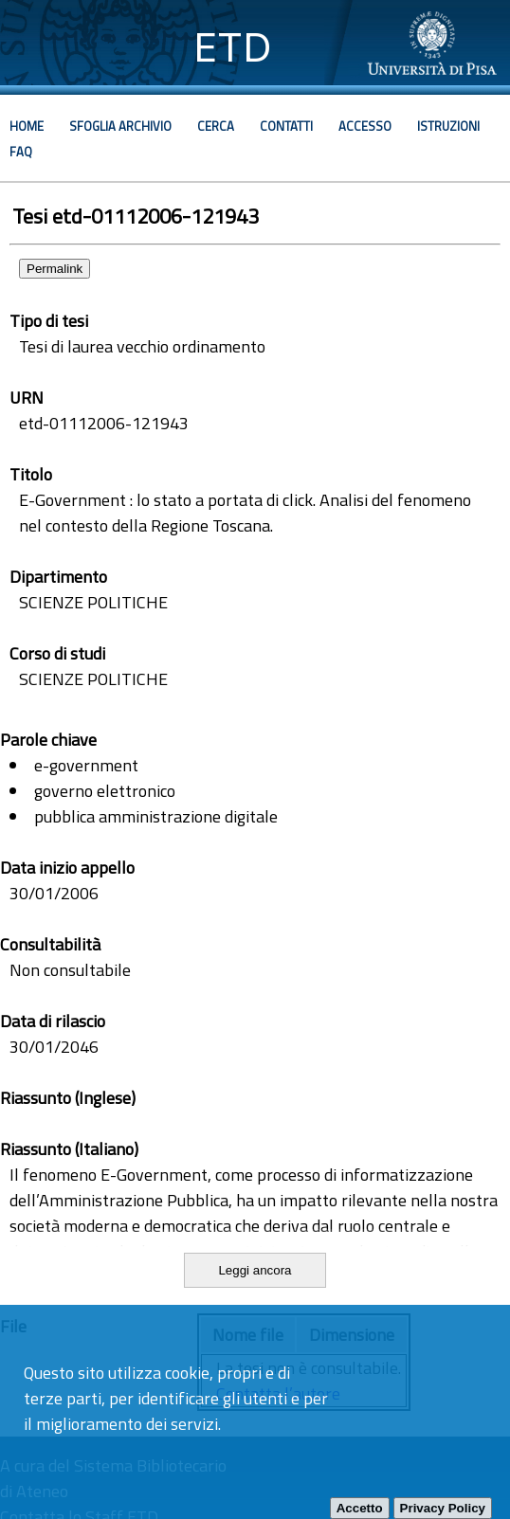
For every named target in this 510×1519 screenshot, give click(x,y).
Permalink (54, 269)
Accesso (365, 126)
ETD (232, 47)
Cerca (215, 126)
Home (26, 126)
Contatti (286, 126)
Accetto (360, 1508)
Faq (20, 151)
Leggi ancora (254, 1270)
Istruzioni (448, 126)
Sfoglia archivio (120, 126)
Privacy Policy (442, 1508)
